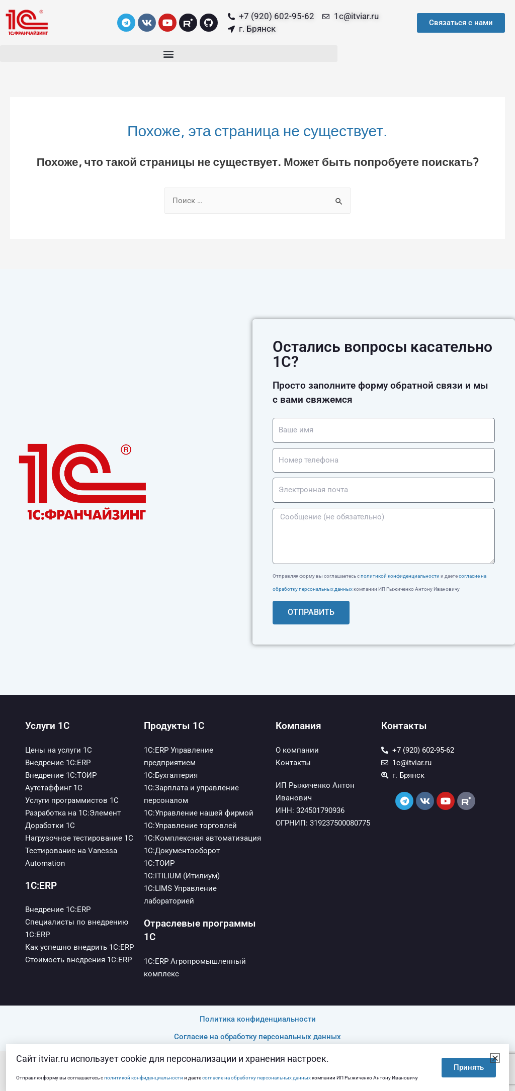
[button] (168, 53)
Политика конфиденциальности (258, 1019)
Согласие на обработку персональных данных (257, 1036)
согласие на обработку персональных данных (256, 1077)
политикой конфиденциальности (400, 576)
